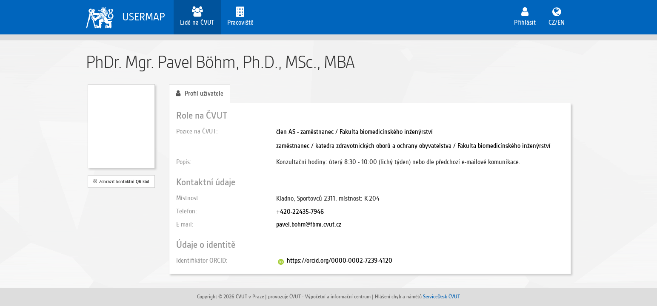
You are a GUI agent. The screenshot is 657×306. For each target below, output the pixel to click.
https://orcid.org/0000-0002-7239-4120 (339, 260)
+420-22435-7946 (300, 211)
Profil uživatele (199, 93)
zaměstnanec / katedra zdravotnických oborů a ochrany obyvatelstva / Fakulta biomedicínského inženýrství (413, 146)
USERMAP (143, 16)
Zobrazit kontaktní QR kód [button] (121, 181)
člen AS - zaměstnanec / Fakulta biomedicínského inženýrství (354, 132)
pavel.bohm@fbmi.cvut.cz (308, 224)
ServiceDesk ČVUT (441, 296)
